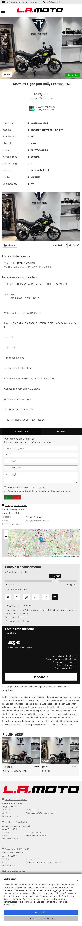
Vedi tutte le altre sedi (13, 871)
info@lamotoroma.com (37, 520)
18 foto (7, 75)
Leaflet (53, 556)
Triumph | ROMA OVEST (16, 505)
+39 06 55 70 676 (34, 517)
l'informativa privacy (36, 487)
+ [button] (6, 532)
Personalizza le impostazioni (41, 918)
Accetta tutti (41, 912)
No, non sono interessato (20, 621)
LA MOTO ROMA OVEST (16, 822)
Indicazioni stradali (11, 524)
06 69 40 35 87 (54, 2)
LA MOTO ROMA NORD (16, 799)
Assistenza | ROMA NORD (17, 849)
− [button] (6, 537)
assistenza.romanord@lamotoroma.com (43, 862)
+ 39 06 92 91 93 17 (34, 832)
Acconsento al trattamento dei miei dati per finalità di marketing (39, 491)
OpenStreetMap (64, 556)
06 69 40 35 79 (32, 859)
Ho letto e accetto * (27, 487)
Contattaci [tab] (21, 431)
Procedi (41, 676)
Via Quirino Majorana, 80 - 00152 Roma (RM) (27, 267)
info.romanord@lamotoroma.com (22, 2)
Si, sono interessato (18, 617)
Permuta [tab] (60, 431)
